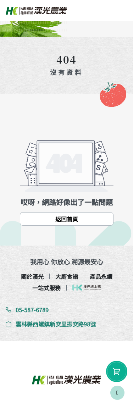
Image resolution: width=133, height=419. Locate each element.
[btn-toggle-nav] (120, 11)
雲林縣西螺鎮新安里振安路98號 (51, 324)
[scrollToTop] (117, 393)
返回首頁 (66, 219)
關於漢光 (32, 276)
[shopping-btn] (116, 371)
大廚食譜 (66, 276)
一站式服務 (46, 287)
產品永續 (101, 276)
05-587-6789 (27, 309)
